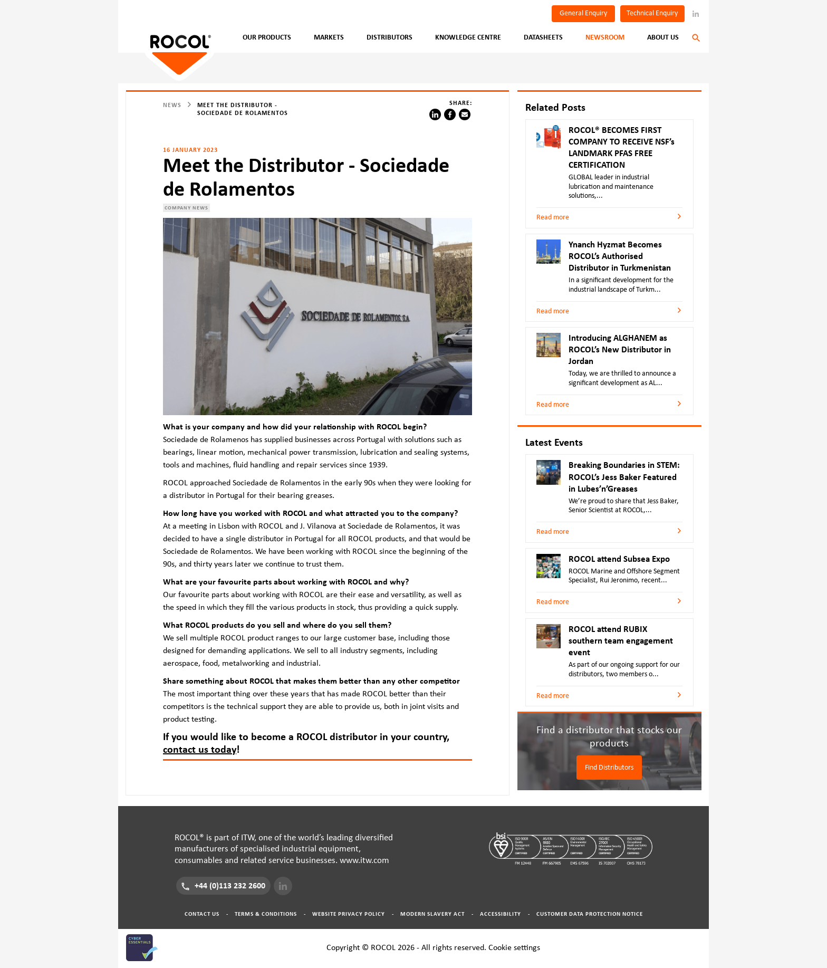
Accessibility (500, 914)
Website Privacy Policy (348, 914)
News (172, 105)
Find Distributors (609, 767)
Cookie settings (514, 947)
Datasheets (543, 37)
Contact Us (202, 914)
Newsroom (604, 37)
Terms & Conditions (266, 914)
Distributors (389, 37)
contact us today (199, 749)
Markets (329, 37)
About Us (663, 37)
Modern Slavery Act (432, 914)
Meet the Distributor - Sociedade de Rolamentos (242, 109)
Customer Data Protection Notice (589, 914)
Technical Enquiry (652, 13)
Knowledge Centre (468, 37)
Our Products (267, 37)
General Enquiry (583, 13)
